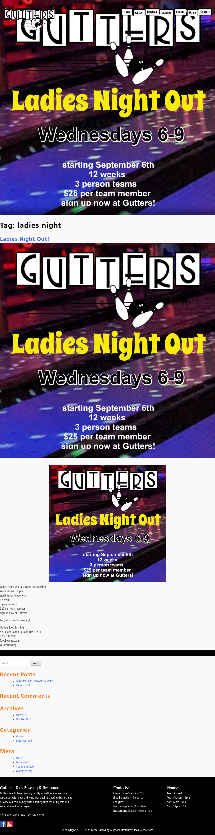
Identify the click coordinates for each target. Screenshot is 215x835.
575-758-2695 (130, 793)
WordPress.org (24, 771)
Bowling (152, 12)
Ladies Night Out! (25, 239)
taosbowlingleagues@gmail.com (130, 806)
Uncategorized (24, 740)
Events (180, 12)
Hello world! (23, 685)
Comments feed (25, 766)
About (138, 13)
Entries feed (22, 762)
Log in (19, 758)
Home (127, 12)
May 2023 (21, 715)
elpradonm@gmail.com (133, 797)
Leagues (167, 13)
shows (19, 736)
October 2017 (23, 719)
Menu (192, 13)
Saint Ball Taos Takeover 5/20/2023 (35, 681)
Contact (205, 12)
